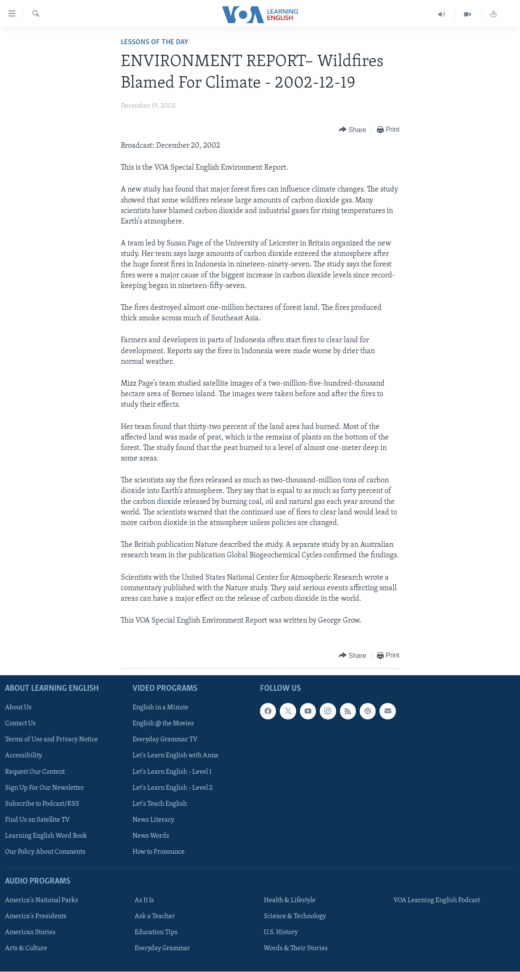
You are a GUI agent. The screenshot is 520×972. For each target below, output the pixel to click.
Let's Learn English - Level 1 (172, 772)
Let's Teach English (160, 804)
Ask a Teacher (155, 916)
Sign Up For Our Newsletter (44, 788)
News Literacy (153, 820)
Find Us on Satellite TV (37, 820)
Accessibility (23, 756)
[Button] (352, 130)
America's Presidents (35, 916)
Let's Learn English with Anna (175, 756)
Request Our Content (35, 772)
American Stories (30, 932)
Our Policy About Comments (45, 852)
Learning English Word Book (46, 836)
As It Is (144, 900)
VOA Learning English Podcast (436, 900)
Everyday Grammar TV (165, 740)
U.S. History (281, 932)
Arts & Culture (26, 948)
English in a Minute (160, 708)
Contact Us (20, 724)
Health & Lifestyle (290, 900)
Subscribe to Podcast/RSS (42, 804)
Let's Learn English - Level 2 (172, 788)
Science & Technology (295, 916)
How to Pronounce (159, 852)
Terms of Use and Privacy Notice (51, 740)
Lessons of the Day (154, 42)
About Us (18, 708)
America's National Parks (41, 900)
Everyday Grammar (162, 948)
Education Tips (156, 932)
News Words (151, 836)
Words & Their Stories (296, 948)
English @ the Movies (163, 724)
